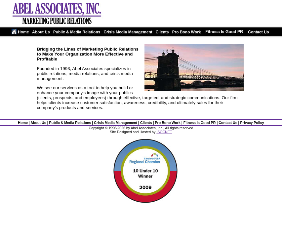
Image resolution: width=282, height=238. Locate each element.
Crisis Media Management (115, 123)
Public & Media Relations (70, 123)
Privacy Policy (252, 123)
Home (23, 123)
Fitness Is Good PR (199, 123)
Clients (146, 123)
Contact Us (228, 123)
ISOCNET (164, 132)
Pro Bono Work (167, 123)
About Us (38, 123)
